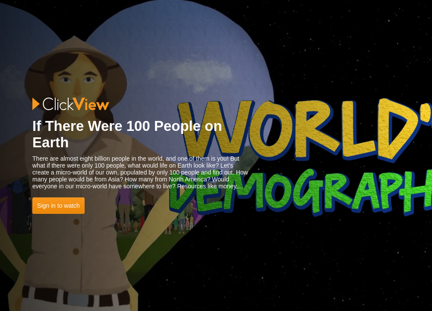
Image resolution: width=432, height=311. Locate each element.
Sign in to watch (58, 205)
